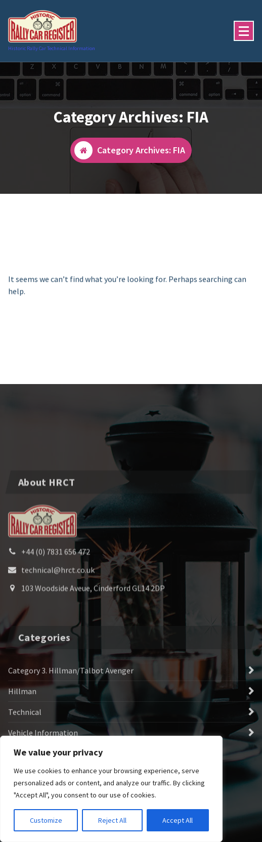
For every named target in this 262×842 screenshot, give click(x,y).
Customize (46, 820)
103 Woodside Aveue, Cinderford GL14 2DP (93, 631)
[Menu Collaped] (244, 31)
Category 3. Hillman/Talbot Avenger (71, 708)
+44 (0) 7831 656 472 (55, 595)
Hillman (22, 729)
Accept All (177, 820)
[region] (111, 789)
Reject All (112, 820)
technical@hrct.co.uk (58, 613)
